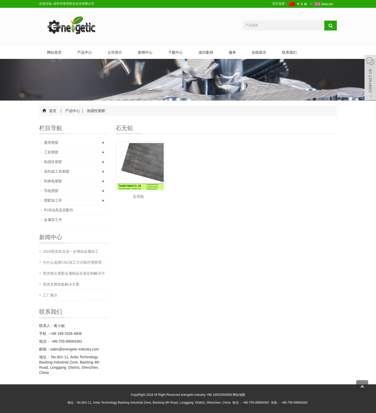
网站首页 (54, 52)
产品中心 (84, 52)
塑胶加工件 (53, 200)
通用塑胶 (51, 142)
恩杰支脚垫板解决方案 (61, 284)
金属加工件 (53, 220)
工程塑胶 (51, 152)
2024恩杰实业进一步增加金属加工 (70, 251)
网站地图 (239, 395)
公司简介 (115, 52)
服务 (232, 52)
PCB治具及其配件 (58, 210)
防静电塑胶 (53, 181)
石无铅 (138, 196)
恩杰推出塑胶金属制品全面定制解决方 (74, 273)
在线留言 (259, 52)
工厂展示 (50, 295)
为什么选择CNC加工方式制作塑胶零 (72, 262)
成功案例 (205, 52)
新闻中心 (145, 52)
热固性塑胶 (95, 111)
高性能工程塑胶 (56, 171)
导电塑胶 (51, 191)
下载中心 (175, 52)
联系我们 (289, 52)
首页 (52, 111)
